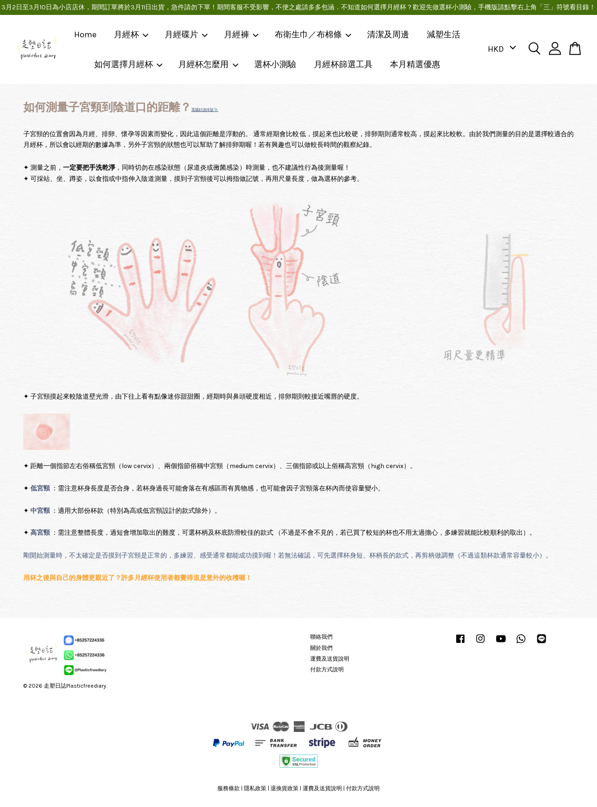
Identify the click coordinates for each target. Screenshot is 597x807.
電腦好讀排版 (202, 110)
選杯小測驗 (275, 64)
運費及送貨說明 (329, 658)
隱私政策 (255, 788)
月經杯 (131, 34)
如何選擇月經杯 (128, 64)
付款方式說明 (327, 669)
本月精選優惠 (415, 64)
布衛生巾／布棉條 (313, 34)
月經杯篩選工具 (343, 64)
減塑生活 (443, 34)
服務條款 (228, 788)
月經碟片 (186, 34)
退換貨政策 (284, 788)
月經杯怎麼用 (208, 64)
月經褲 (241, 34)
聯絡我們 (321, 637)
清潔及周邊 (388, 34)
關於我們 (321, 648)
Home (85, 34)
